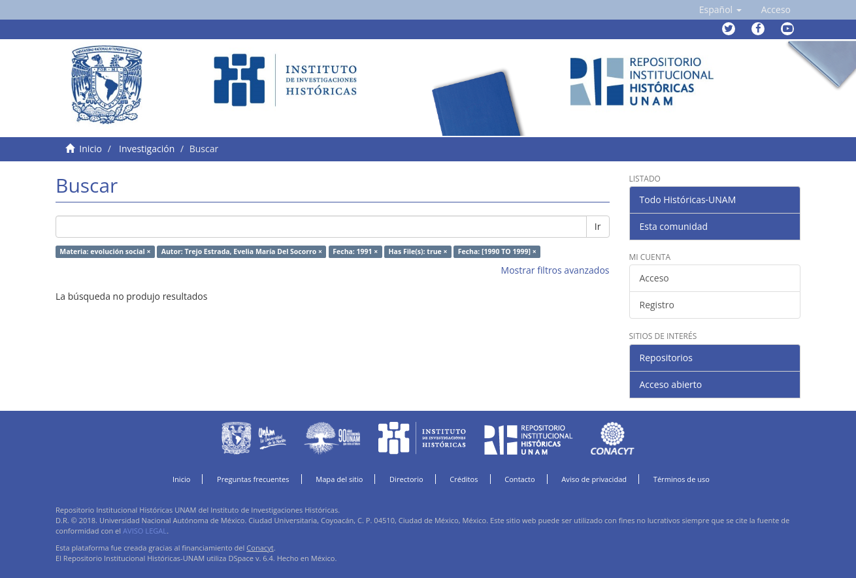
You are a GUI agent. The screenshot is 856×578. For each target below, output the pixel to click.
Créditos (464, 479)
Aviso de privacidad (594, 479)
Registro (657, 304)
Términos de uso (681, 479)
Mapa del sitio (339, 479)
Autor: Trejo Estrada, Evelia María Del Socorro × (241, 251)
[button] (720, 10)
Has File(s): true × (418, 251)
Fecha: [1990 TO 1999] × (497, 251)
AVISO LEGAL (145, 531)
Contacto (519, 479)
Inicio (90, 148)
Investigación (146, 148)
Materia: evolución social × (104, 251)
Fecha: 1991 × (355, 251)
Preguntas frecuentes (253, 479)
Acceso (654, 278)
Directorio (406, 479)
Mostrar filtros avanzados (555, 270)
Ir (598, 226)
